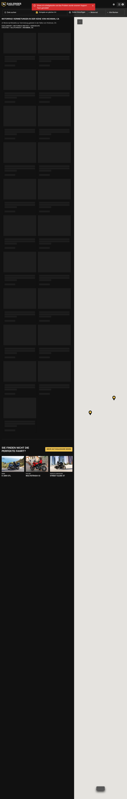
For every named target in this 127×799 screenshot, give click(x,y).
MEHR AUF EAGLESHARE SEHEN (58, 448)
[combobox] (19, 11)
